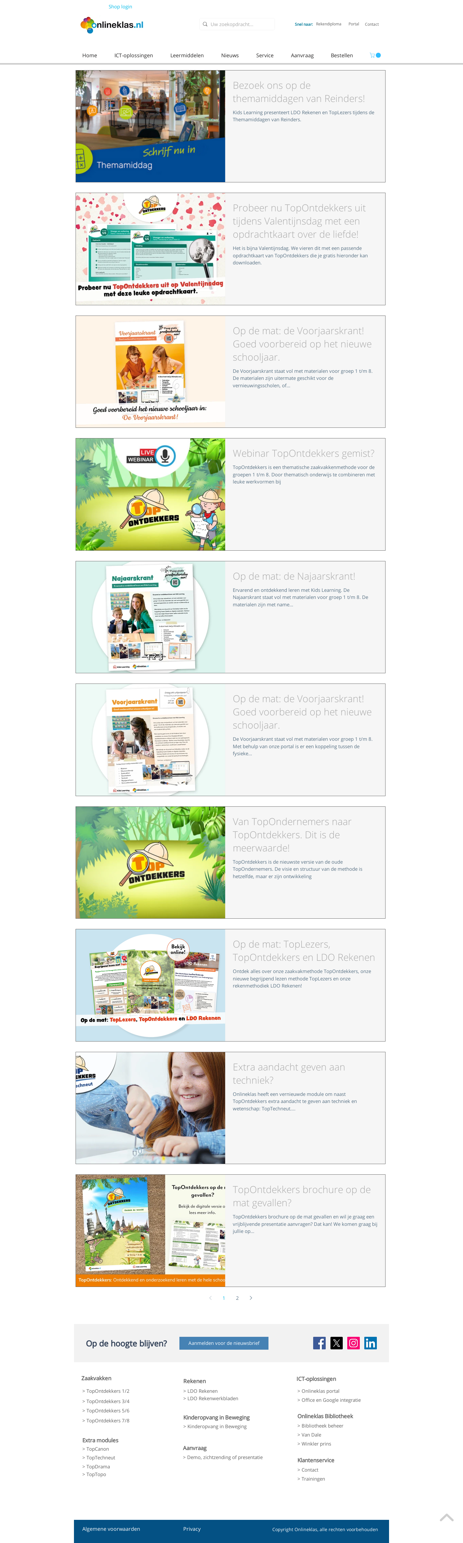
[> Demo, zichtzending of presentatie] (223, 1457)
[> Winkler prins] (330, 1443)
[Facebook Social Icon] (319, 1343)
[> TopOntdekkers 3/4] (116, 1401)
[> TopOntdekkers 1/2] (116, 1391)
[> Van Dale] (330, 1434)
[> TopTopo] (116, 1474)
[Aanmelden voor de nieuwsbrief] (223, 1343)
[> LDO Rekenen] (217, 1391)
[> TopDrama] (116, 1467)
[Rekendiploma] (328, 24)
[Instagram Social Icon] (353, 1343)
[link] (376, 55)
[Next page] (251, 1298)
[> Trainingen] (330, 1478)
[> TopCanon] (116, 1449)
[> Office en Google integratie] (332, 1400)
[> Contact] (330, 1469)
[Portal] (354, 24)
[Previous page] (210, 1298)
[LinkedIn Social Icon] (370, 1343)
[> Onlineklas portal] (330, 1391)
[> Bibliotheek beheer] (330, 1425)
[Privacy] (195, 1529)
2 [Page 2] (237, 1298)
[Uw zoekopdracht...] (236, 24)
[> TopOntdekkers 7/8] (116, 1421)
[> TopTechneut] (116, 1458)
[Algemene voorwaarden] (111, 1529)
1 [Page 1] (223, 1298)
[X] (336, 1343)
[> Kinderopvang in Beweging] (220, 1426)
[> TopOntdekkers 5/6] (116, 1411)
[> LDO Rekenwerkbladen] (217, 1398)
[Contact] (372, 24)
